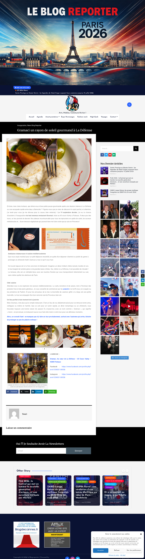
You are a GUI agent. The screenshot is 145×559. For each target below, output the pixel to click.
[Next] (126, 470)
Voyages (104, 117)
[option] (30, 490)
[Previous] (123, 470)
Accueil (31, 117)
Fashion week (82, 117)
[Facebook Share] (12, 392)
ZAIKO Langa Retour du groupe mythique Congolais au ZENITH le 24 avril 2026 (124, 191)
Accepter (100, 550)
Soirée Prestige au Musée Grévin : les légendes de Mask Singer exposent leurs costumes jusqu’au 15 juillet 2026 (124, 169)
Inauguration (21, 125)
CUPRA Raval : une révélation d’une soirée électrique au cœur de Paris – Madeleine (86, 492)
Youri (20, 502)
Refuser (117, 550)
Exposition (110, 478)
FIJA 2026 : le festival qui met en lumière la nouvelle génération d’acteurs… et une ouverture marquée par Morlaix (124, 181)
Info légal (122, 555)
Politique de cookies (114, 555)
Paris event (24, 476)
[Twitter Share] (25, 392)
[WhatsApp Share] (50, 392)
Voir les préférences (134, 550)
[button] (141, 534)
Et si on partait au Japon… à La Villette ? (115, 495)
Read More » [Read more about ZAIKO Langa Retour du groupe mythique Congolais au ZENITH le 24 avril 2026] (113, 194)
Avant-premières (52, 117)
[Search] (135, 148)
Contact (113, 117)
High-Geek (94, 117)
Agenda (40, 117)
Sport (92, 481)
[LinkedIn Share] (37, 392)
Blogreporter (51, 502)
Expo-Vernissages (68, 117)
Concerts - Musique (57, 478)
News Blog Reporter (34, 125)
